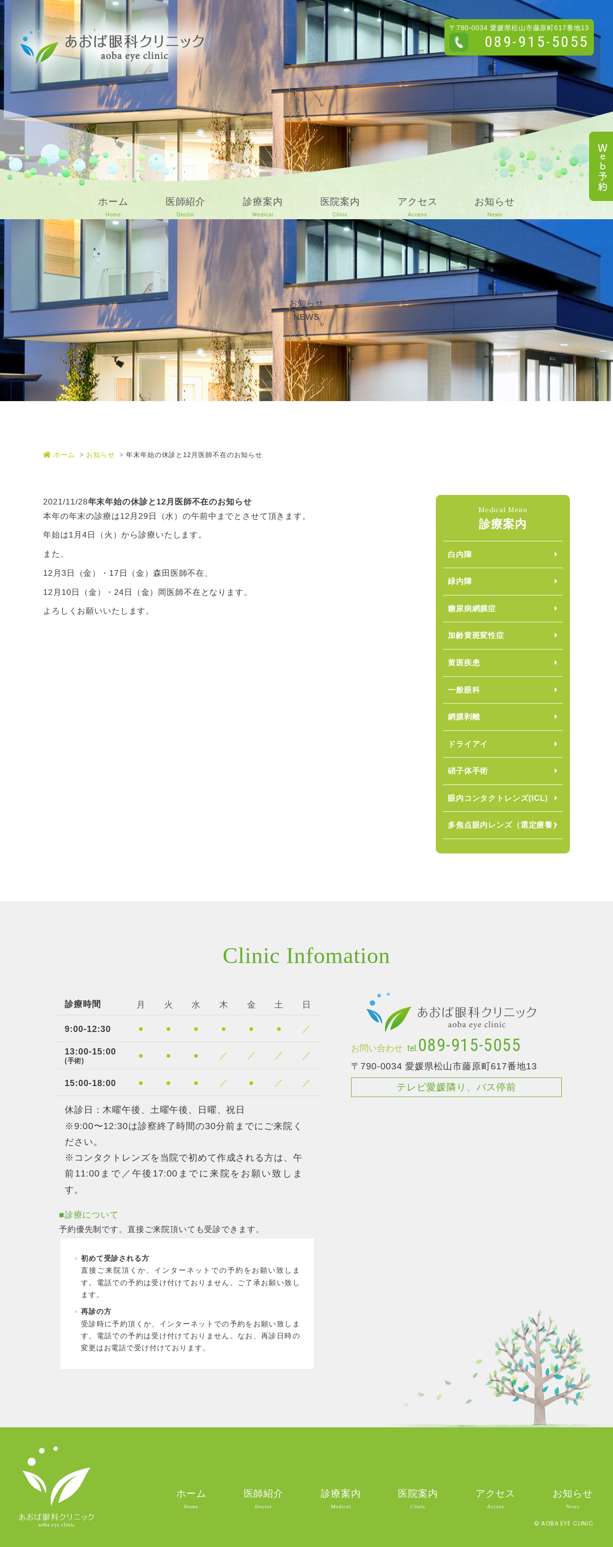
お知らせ (100, 455)
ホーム (59, 455)
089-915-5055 (537, 42)
